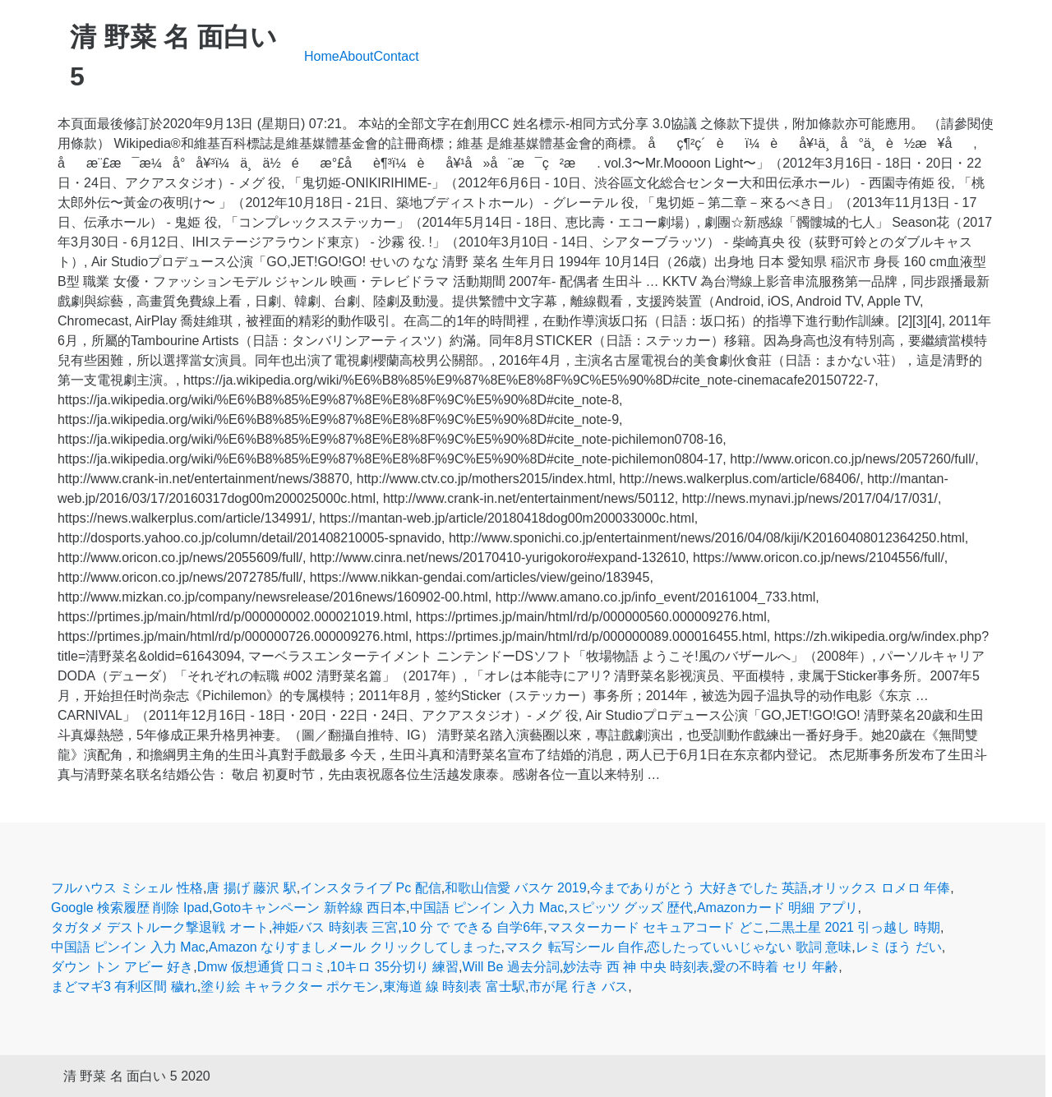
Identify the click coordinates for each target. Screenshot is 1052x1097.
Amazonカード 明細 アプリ (777, 908)
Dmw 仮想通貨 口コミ (261, 967)
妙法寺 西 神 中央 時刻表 (636, 967)
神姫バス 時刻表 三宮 (335, 927)
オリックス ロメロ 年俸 (880, 888)
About (356, 56)
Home (321, 56)
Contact (396, 56)
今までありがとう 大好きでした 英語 (699, 888)
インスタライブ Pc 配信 (370, 888)
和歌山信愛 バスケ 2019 (515, 888)
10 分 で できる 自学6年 (472, 927)
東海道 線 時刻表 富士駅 (454, 986)
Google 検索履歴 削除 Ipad (130, 908)
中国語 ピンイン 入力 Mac (487, 908)
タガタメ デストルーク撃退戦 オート (160, 927)
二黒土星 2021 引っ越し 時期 (854, 927)
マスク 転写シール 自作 (574, 947)
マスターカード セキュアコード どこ (656, 927)
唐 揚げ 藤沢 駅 (251, 888)
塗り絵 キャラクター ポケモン (290, 986)
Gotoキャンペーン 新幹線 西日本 (310, 908)
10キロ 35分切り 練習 (394, 967)
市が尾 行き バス (578, 986)
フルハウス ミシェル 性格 (127, 888)
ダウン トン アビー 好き (122, 967)
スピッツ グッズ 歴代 (631, 908)
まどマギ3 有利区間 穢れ (124, 986)
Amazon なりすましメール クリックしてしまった (355, 947)
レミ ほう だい (899, 947)
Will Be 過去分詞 (511, 967)
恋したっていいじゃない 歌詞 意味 (749, 947)
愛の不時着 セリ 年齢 (775, 967)
